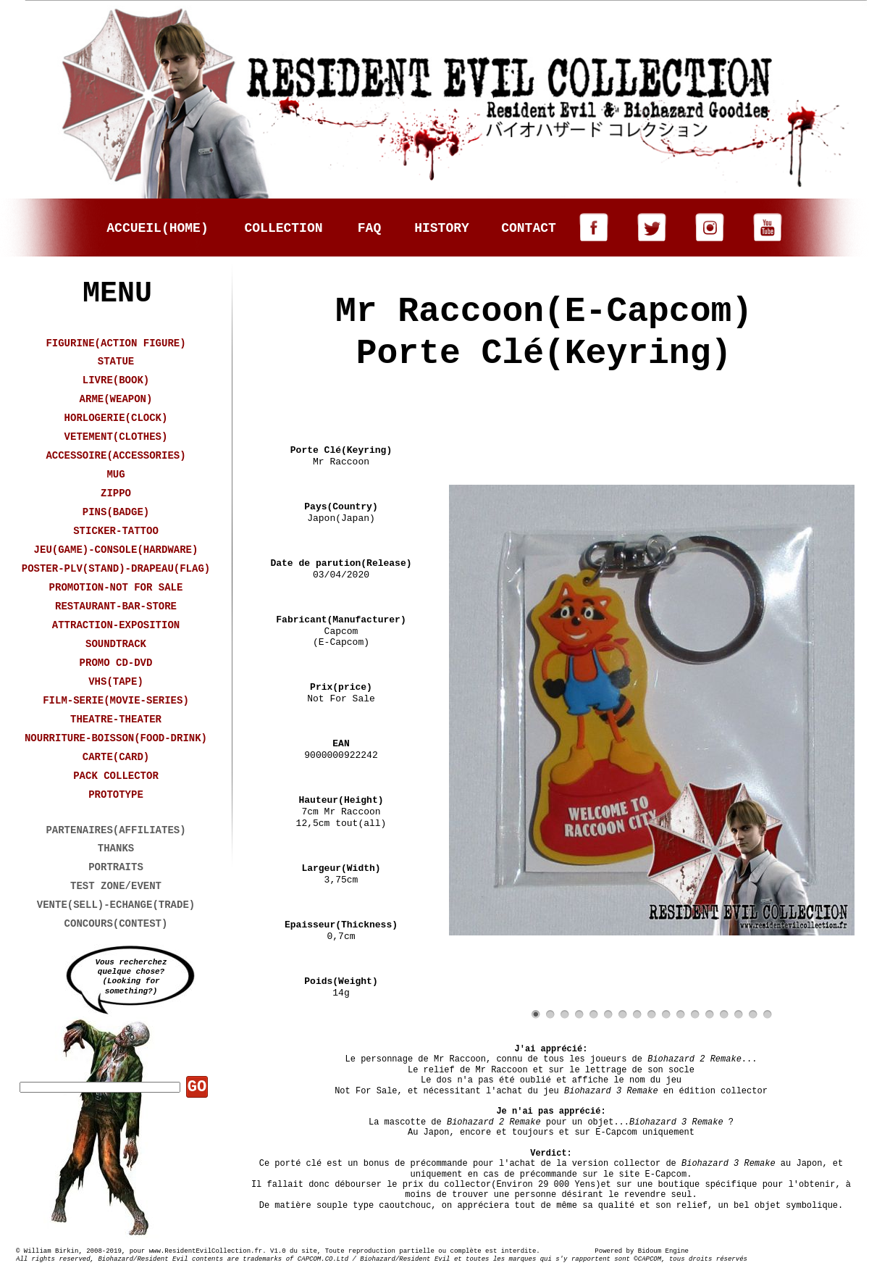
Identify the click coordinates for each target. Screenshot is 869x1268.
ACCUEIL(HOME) (157, 228)
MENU (117, 294)
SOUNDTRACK (115, 644)
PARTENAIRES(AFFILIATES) (115, 830)
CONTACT (528, 228)
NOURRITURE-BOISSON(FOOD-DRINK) (116, 738)
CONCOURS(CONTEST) (116, 924)
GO (197, 1087)
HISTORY (441, 228)
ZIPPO (116, 493)
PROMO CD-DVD (116, 663)
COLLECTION (283, 228)
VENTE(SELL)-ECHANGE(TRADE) (116, 905)
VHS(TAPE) (115, 682)
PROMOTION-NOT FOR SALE (116, 587)
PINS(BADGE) (116, 512)
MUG (115, 474)
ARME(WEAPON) (116, 399)
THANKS (116, 848)
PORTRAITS (115, 867)
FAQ (369, 228)
